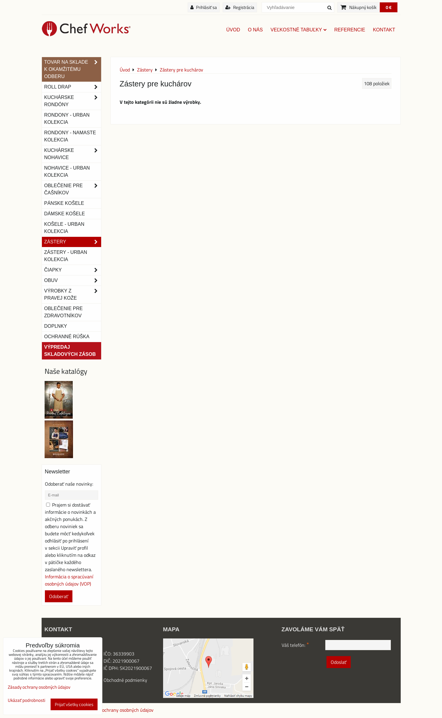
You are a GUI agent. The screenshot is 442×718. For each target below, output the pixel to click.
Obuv (72, 280)
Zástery (72, 242)
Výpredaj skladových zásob (70, 350)
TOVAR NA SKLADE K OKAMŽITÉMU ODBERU (72, 69)
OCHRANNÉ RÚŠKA (66, 336)
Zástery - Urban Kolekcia (65, 256)
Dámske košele (64, 213)
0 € (388, 7)
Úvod (233, 29)
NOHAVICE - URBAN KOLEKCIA (67, 171)
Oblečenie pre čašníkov (72, 189)
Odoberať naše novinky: (69, 483)
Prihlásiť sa (203, 7)
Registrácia (239, 7)
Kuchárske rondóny (72, 101)
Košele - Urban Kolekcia (64, 228)
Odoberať (58, 596)
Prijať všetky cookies (74, 704)
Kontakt (384, 29)
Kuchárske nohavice (72, 154)
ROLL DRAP (72, 87)
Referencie (349, 29)
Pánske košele (64, 203)
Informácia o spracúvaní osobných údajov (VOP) (69, 580)
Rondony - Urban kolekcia (67, 118)
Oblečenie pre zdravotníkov (63, 312)
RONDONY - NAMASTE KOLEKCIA (70, 136)
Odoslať (339, 662)
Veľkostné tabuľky (298, 29)
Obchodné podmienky (125, 680)
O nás (255, 29)
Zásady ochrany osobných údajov (120, 710)
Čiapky (72, 270)
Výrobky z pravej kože (72, 294)
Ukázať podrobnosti (26, 700)
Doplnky (55, 326)
